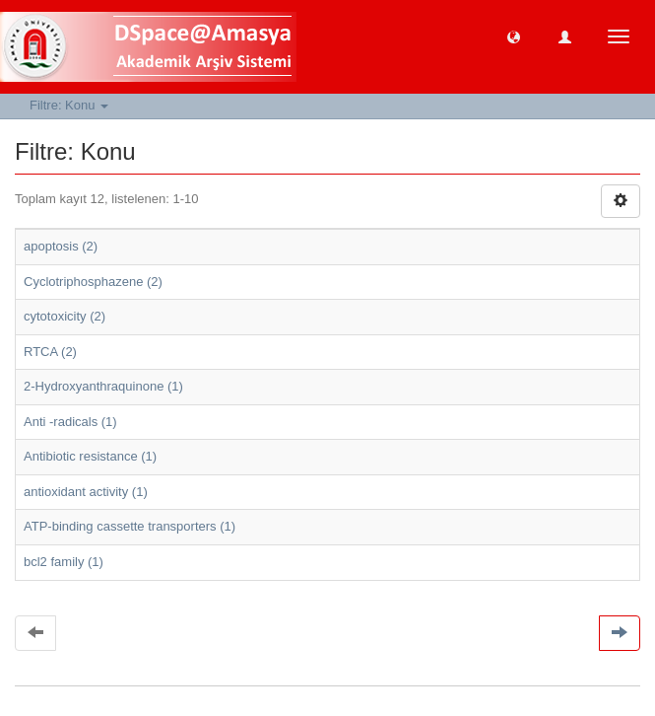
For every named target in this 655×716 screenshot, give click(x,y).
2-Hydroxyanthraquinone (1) (103, 386)
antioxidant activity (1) (86, 491)
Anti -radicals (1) (70, 421)
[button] (513, 36)
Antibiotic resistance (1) (90, 456)
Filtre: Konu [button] (69, 105)
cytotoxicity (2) (64, 316)
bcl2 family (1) (63, 561)
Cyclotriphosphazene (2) (93, 281)
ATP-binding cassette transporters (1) (129, 526)
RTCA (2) (50, 351)
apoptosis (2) (61, 246)
